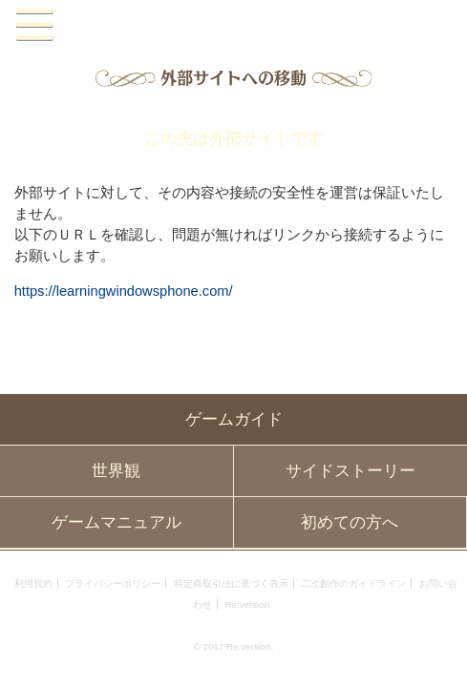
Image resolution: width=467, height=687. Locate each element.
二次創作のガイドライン (353, 583)
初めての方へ (349, 522)
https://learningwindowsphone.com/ (123, 291)
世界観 (116, 471)
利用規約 (33, 583)
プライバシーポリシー (112, 583)
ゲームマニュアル (116, 522)
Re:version (246, 604)
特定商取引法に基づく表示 (231, 583)
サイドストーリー (350, 471)
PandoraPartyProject (234, 25)
